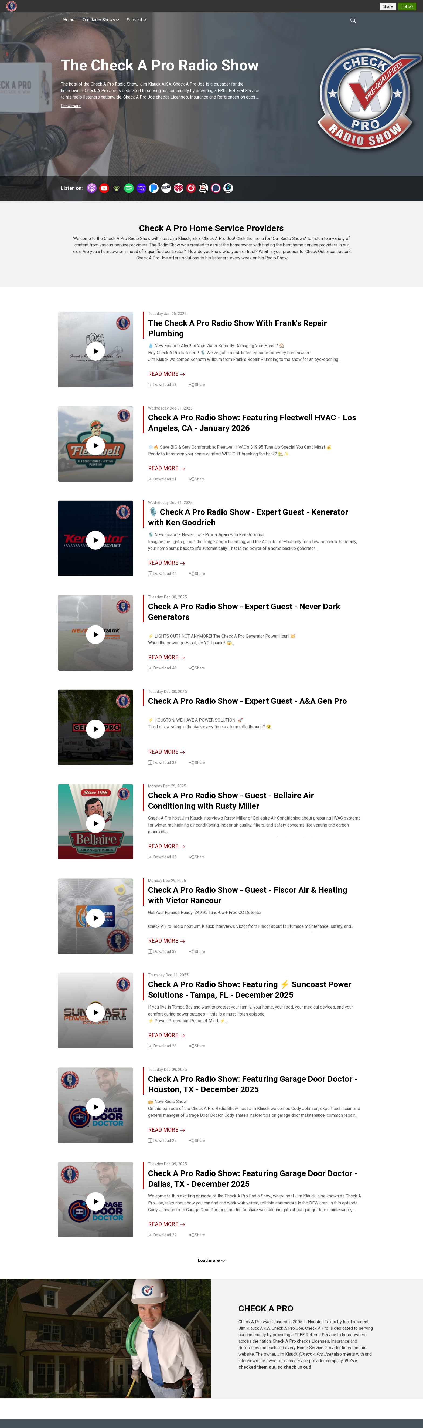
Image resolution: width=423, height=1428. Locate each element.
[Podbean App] (116, 187)
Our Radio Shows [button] (99, 19)
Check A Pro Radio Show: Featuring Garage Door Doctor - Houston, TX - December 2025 (251, 1092)
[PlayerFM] (191, 187)
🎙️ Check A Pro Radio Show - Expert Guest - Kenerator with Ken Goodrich (242, 520)
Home (68, 19)
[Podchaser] (216, 187)
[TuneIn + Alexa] (166, 187)
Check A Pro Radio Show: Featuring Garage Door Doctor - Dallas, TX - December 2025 (251, 1187)
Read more (166, 374)
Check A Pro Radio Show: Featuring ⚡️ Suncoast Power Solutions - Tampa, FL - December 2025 (252, 997)
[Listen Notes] (203, 187)
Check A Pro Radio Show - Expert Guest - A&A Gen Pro (246, 711)
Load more (211, 1268)
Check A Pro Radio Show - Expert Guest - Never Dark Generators (249, 615)
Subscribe (136, 19)
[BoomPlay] (228, 187)
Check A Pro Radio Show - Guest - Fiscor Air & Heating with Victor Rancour (247, 901)
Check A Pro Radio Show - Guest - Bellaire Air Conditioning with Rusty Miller (245, 806)
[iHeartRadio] (178, 187)
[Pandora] (154, 187)
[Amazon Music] (141, 187)
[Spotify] (129, 187)
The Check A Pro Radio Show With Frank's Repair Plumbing (252, 330)
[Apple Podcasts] (92, 187)
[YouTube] (104, 188)
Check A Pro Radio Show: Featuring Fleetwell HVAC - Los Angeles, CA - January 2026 (244, 425)
